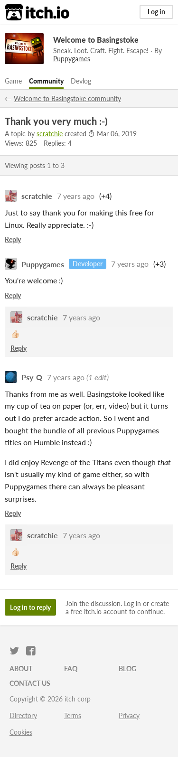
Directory (23, 715)
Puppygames (42, 263)
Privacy (129, 715)
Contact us (29, 683)
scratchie (50, 134)
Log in (156, 12)
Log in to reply (30, 607)
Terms (72, 715)
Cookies (20, 732)
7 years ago (75, 195)
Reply (13, 239)
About (20, 668)
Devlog (81, 81)
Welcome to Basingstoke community (67, 98)
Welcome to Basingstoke (96, 39)
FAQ (70, 668)
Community (46, 81)
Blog (127, 668)
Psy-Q (31, 377)
